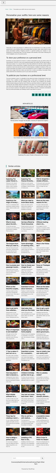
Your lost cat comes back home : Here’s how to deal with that (27, 397)
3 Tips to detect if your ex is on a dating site (12, 353)
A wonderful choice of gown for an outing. (42, 418)
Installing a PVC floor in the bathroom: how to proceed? (27, 440)
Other (10, 9)
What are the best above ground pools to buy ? (43, 332)
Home (6, 9)
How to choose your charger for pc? (28, 266)
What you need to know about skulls (27, 201)
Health (20, 462)
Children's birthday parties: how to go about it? (27, 375)
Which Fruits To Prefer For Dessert (42, 438)
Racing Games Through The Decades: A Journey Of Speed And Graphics (29, 120)
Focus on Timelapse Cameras (43, 266)
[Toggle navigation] (3, 2)
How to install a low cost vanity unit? (43, 352)
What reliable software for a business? (11, 396)
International (26, 462)
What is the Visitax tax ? (42, 245)
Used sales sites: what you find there (28, 309)
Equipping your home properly (26, 331)
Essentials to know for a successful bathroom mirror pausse (27, 354)
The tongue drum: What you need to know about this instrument (12, 246)
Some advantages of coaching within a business (27, 246)
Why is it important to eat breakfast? (12, 331)
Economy (14, 462)
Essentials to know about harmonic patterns (27, 289)
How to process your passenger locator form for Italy (13, 267)
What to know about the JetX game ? (11, 224)
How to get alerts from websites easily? (12, 310)
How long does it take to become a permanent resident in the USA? (12, 376)
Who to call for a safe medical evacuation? (26, 418)
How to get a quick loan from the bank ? (42, 310)
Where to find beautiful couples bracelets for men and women (12, 290)
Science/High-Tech (36, 463)
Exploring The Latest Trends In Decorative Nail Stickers (33, 155)
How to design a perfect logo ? (11, 438)
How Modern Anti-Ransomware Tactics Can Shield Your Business (31, 138)
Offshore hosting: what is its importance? (42, 224)
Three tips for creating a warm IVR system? (13, 418)
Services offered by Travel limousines (27, 223)
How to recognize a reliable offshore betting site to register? (42, 182)
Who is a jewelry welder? (41, 374)
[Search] (26, 458)
